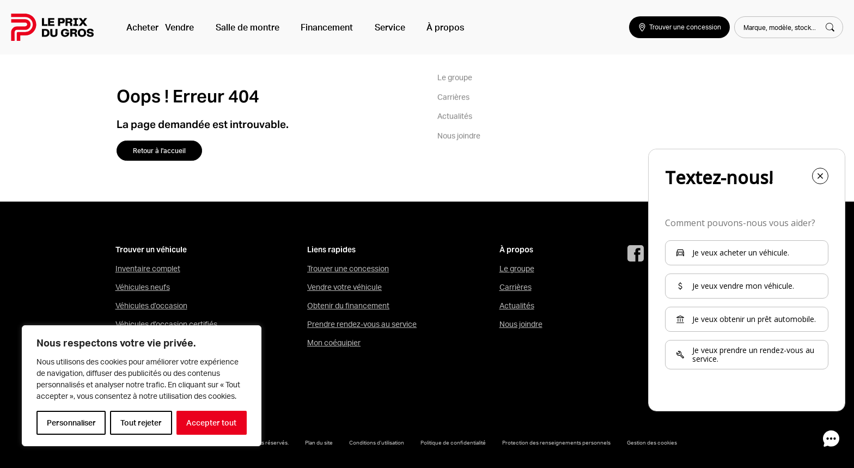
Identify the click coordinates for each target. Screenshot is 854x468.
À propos (418, 27)
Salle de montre (245, 27)
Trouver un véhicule (151, 249)
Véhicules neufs (142, 287)
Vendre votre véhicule (344, 287)
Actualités (516, 305)
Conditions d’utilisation (376, 442)
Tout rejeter (141, 422)
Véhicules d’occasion (151, 305)
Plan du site (319, 442)
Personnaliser (71, 422)
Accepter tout (211, 422)
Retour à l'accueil (159, 150)
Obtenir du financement (348, 305)
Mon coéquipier (334, 342)
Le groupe (516, 268)
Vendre (186, 27)
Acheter (142, 27)
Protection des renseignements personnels (556, 442)
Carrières (515, 287)
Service (371, 27)
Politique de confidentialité (453, 442)
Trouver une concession (348, 268)
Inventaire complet (147, 268)
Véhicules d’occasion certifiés (166, 324)
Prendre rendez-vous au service (362, 324)
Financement (316, 27)
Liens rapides (331, 249)
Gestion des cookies (652, 442)
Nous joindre (520, 324)
